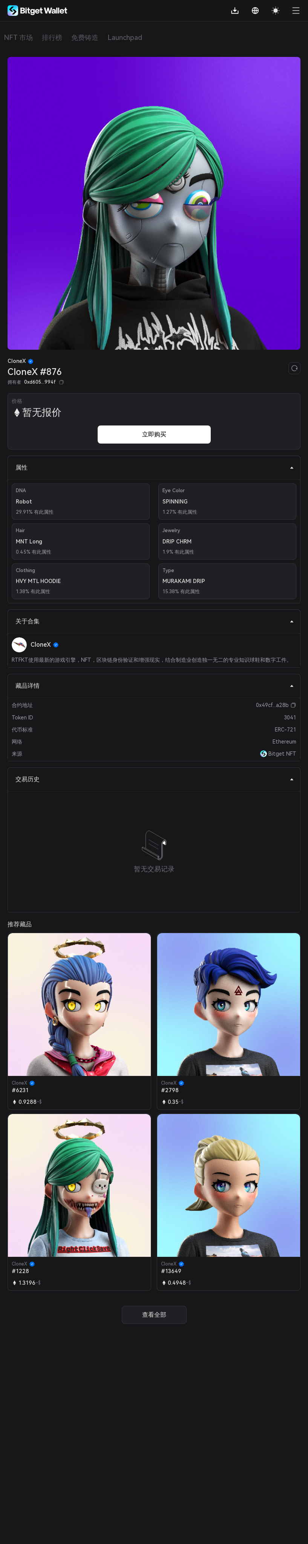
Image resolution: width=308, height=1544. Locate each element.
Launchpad (124, 37)
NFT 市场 (18, 37)
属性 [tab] (154, 467)
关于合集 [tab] (154, 621)
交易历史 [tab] (154, 779)
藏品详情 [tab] (154, 685)
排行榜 (52, 37)
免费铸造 (84, 37)
